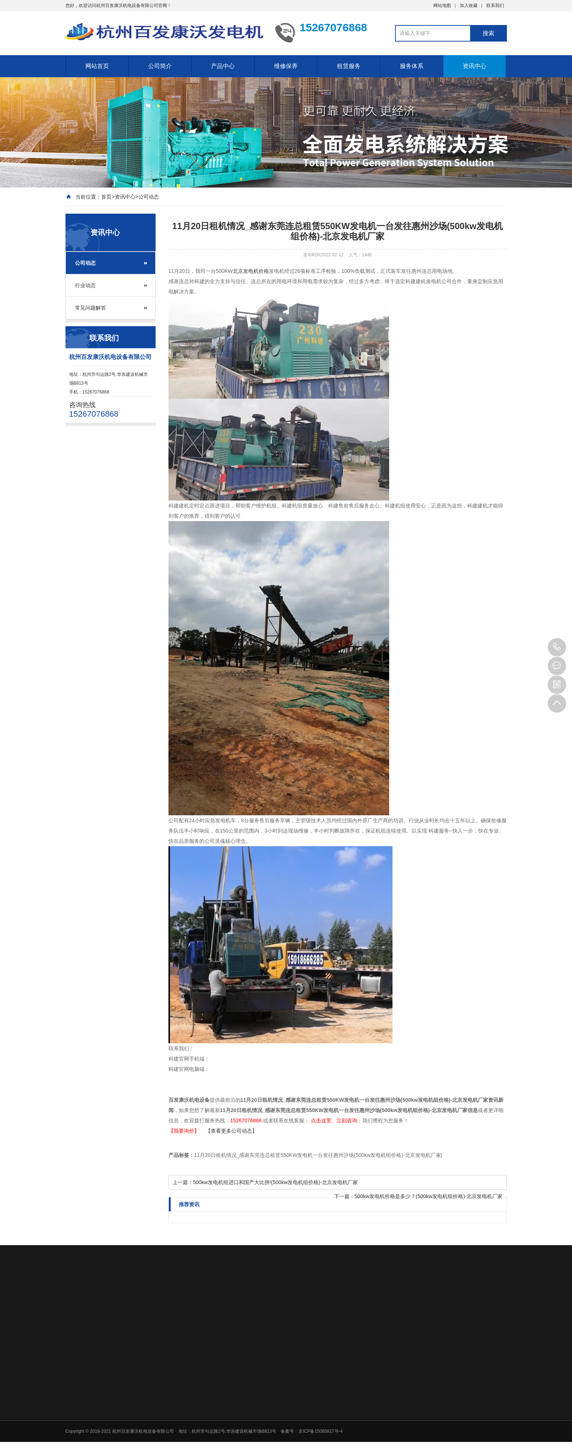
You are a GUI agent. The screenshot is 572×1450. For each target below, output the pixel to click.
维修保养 (286, 66)
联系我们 (495, 5)
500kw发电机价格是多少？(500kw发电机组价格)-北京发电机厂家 (429, 1196)
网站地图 (442, 5)
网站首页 (97, 66)
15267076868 (557, 647)
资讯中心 (474, 66)
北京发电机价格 (251, 271)
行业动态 (85, 285)
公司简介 (160, 66)
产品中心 (223, 66)
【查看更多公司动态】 (231, 1131)
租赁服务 (348, 66)
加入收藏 (468, 5)
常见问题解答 (90, 308)
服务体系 (411, 66)
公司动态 (148, 197)
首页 (106, 197)
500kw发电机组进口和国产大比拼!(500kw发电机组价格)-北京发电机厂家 (275, 1182)
